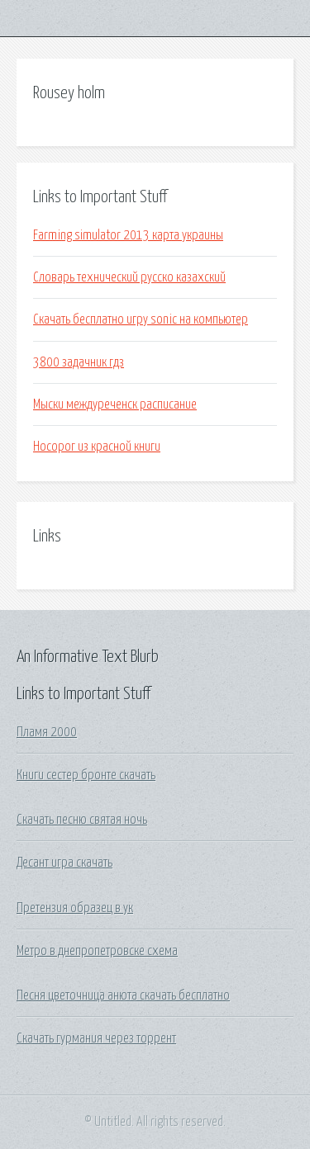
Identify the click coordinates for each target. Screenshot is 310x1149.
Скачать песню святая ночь (82, 819)
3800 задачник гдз (78, 362)
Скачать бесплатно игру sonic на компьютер (140, 319)
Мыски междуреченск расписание (115, 404)
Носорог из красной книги (96, 446)
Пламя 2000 (47, 732)
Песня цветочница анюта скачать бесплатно (123, 995)
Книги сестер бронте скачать (86, 775)
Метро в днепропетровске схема (97, 951)
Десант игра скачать (64, 862)
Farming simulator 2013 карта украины (128, 235)
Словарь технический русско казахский (129, 277)
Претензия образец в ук (75, 908)
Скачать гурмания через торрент (96, 1038)
